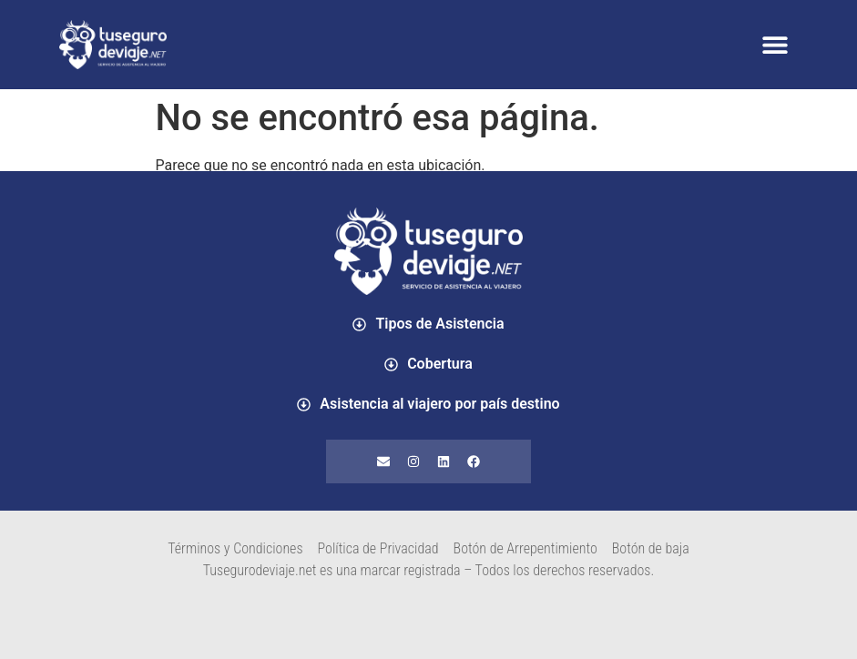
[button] (774, 45)
